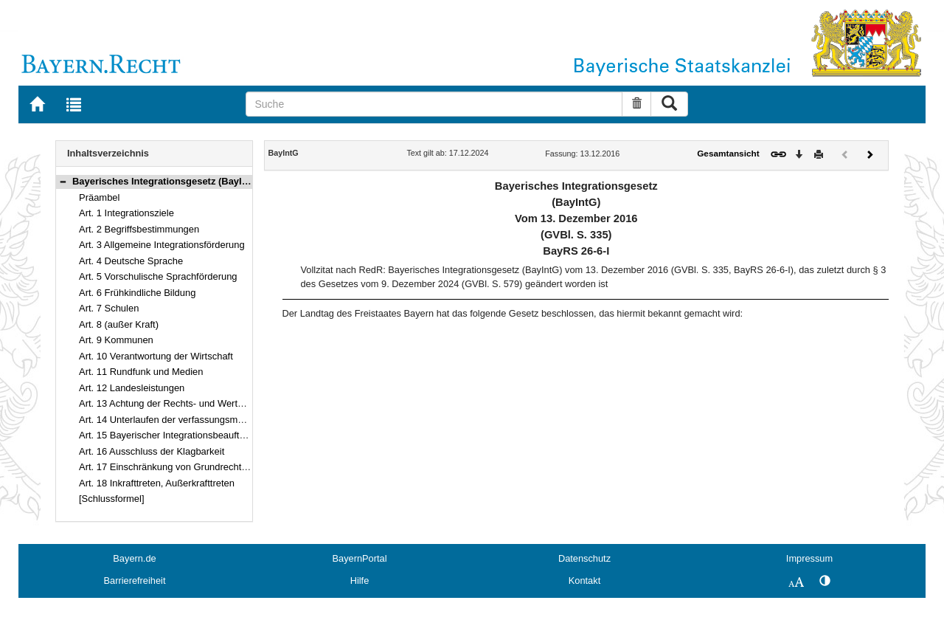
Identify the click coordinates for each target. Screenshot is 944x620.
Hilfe (359, 580)
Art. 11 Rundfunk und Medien (141, 371)
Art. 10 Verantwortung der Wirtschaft (156, 356)
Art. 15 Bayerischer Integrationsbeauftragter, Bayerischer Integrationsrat (231, 435)
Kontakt (584, 580)
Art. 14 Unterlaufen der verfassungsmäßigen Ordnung (193, 419)
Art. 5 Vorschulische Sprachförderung (158, 276)
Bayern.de (134, 558)
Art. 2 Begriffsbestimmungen (139, 229)
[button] (62, 181)
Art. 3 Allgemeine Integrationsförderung (162, 244)
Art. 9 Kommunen (116, 339)
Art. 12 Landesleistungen (131, 387)
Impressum (809, 558)
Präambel (99, 197)
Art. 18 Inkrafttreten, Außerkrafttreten (157, 483)
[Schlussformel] (112, 498)
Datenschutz (584, 558)
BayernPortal (360, 558)
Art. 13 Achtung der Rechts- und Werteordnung (178, 403)
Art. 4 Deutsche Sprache (131, 260)
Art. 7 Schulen (109, 308)
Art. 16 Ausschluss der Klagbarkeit (151, 451)
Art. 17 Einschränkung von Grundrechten (165, 466)
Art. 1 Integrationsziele (126, 212)
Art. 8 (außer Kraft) (119, 324)
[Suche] (434, 104)
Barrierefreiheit (135, 580)
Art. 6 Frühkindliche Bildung (137, 292)
